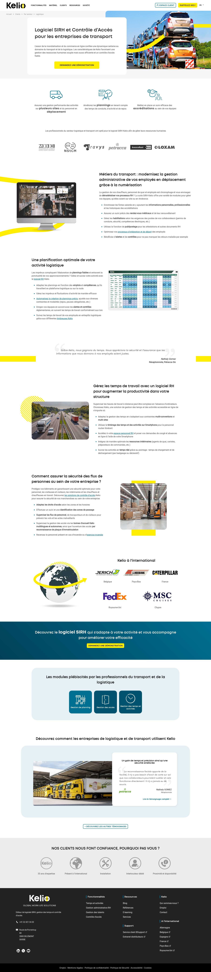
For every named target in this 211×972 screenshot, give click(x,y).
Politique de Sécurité (119, 967)
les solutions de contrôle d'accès (79, 495)
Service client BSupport (134, 932)
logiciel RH (39, 279)
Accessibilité (136, 967)
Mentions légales (75, 967)
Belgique (164, 932)
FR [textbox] (200, 5)
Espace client (166, 5)
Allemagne (165, 927)
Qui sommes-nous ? (169, 903)
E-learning (127, 912)
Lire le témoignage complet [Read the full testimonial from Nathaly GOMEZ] (157, 799)
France (163, 941)
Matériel (53, 5)
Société (86, 5)
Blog (125, 903)
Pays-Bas (164, 945)
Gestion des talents (95, 912)
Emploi (163, 907)
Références (128, 907)
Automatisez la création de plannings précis (57, 298)
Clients (63, 5)
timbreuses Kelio (65, 318)
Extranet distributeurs (133, 936)
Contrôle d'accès (94, 916)
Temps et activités (94, 903)
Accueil (9, 14)
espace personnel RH (123, 433)
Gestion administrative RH (98, 907)
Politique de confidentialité (97, 967)
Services (127, 916)
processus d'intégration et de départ (135, 231)
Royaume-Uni (166, 950)
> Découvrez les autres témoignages (105, 826)
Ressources (74, 5)
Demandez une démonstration (77, 65)
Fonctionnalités (38, 5)
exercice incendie (95, 534)
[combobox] (202, 5)
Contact (163, 912)
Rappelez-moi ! (188, 5)
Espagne (164, 936)
